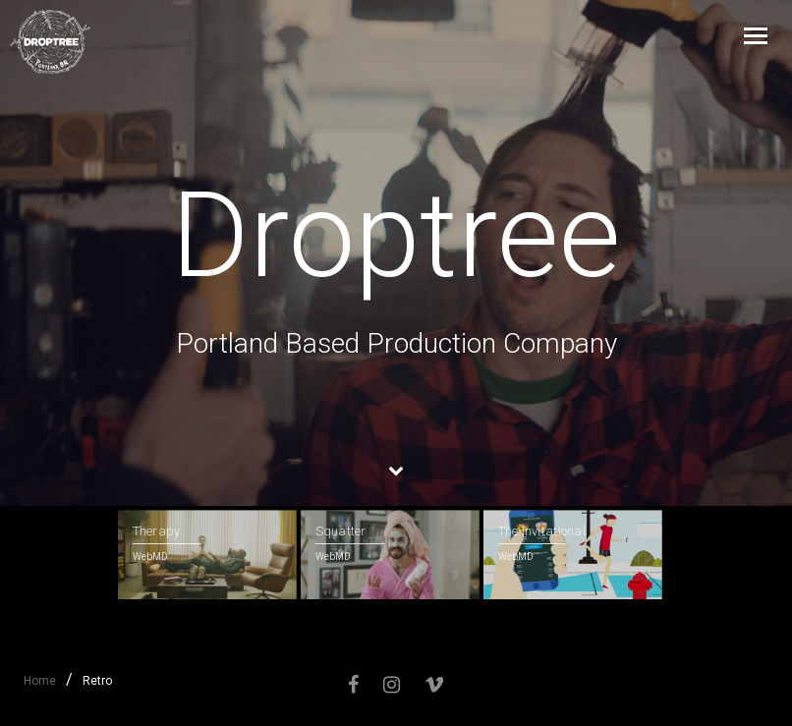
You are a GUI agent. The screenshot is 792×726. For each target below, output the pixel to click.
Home (40, 681)
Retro (97, 681)
